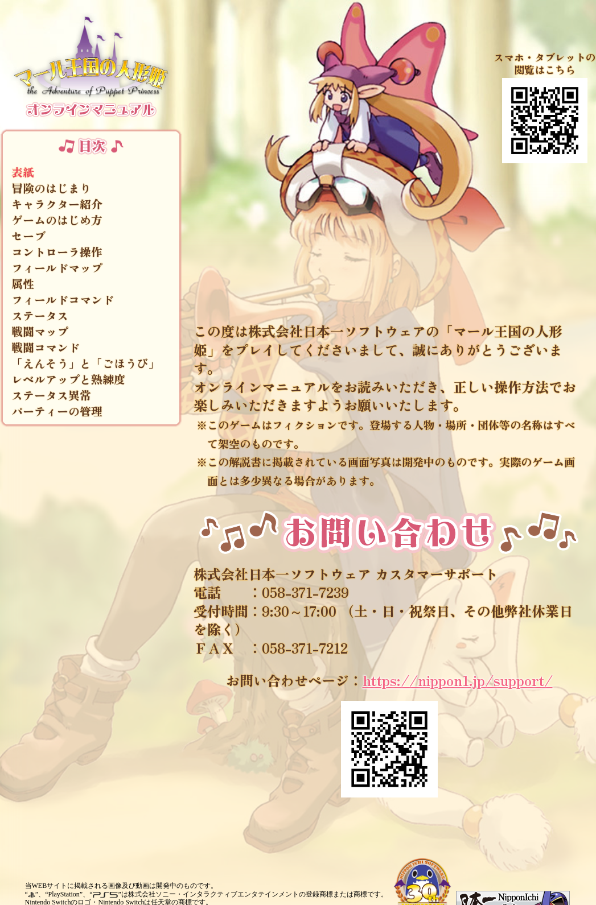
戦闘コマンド (45, 348)
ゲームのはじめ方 (56, 220)
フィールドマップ (56, 268)
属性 (22, 284)
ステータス (39, 316)
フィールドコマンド (62, 300)
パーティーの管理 (56, 411)
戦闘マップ (39, 332)
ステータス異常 (51, 395)
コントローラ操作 (56, 252)
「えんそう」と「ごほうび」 (85, 363)
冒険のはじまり (51, 188)
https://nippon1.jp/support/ (458, 680)
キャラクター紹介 (56, 204)
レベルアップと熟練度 (68, 379)
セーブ (28, 236)
